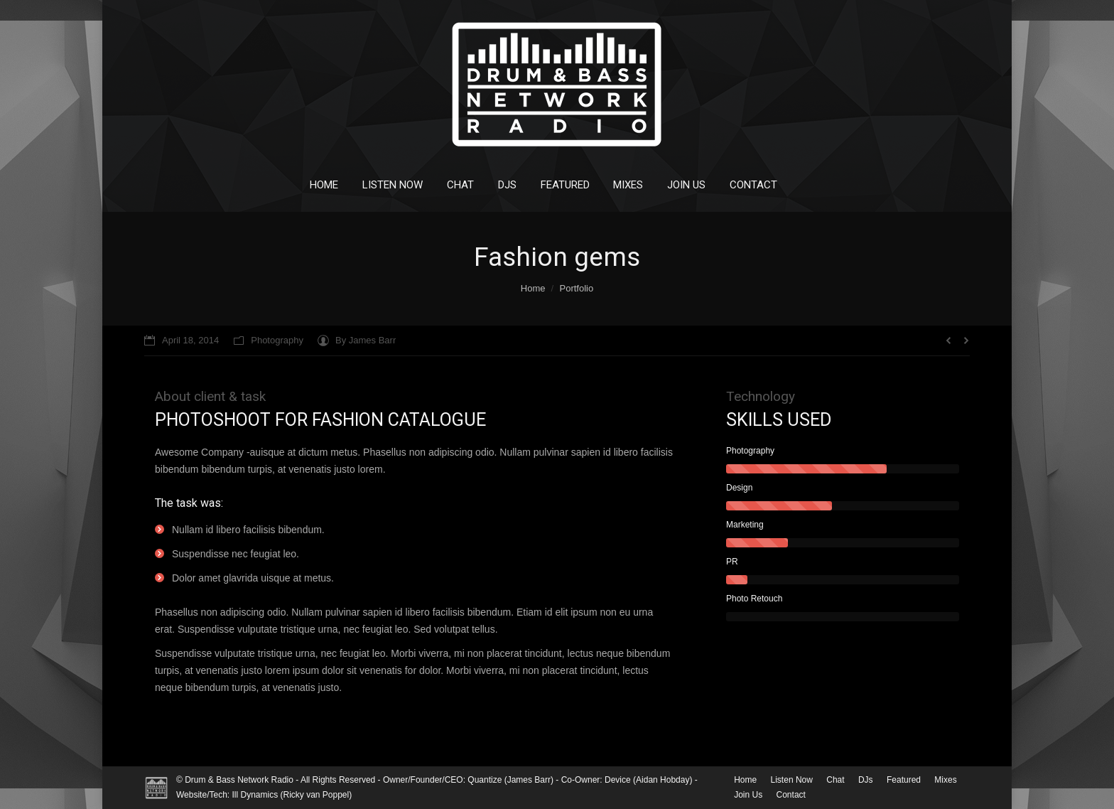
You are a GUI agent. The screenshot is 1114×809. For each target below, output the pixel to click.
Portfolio (576, 288)
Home (533, 288)
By (365, 340)
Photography (277, 340)
